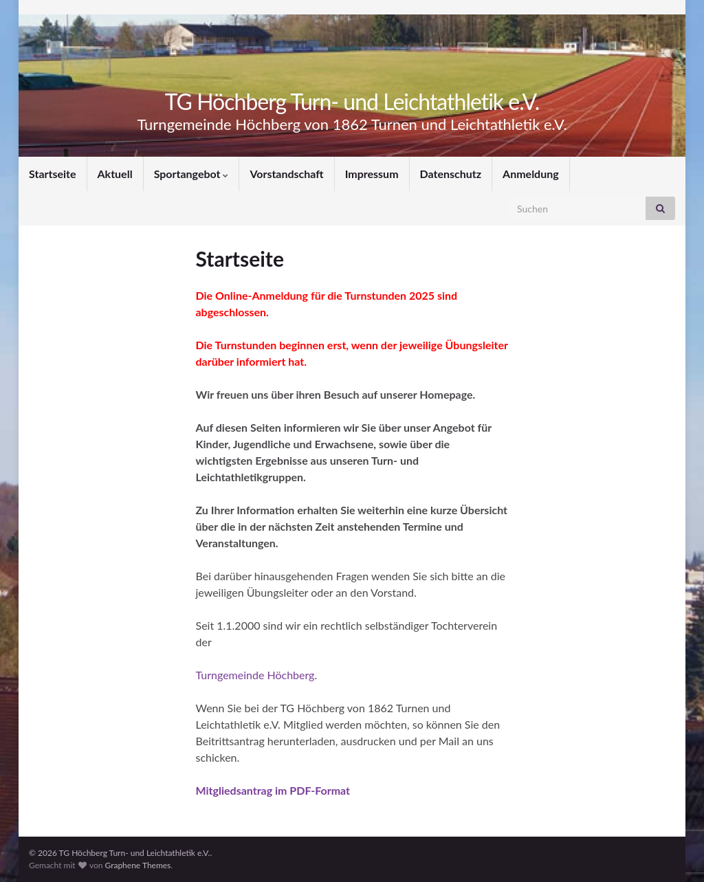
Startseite (52, 173)
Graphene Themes (137, 865)
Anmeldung (531, 173)
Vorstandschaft (286, 173)
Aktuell (115, 173)
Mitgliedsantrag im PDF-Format (273, 790)
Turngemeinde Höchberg (255, 674)
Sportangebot (191, 173)
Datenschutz (451, 173)
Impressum (372, 173)
